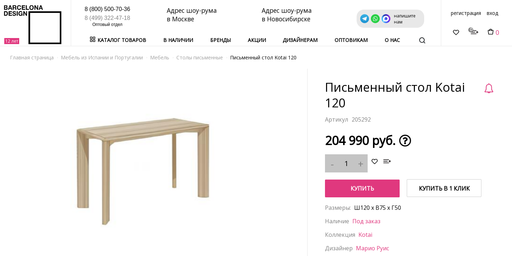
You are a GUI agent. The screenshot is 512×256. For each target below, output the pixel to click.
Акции (257, 40)
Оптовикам (351, 40)
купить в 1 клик (444, 188)
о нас (392, 40)
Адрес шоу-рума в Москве (192, 14)
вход (492, 13)
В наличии (178, 40)
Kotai (365, 235)
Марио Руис (372, 248)
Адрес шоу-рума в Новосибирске (288, 14)
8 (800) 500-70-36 (107, 9)
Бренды (220, 40)
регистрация (466, 13)
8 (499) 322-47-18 (107, 18)
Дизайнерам (300, 40)
